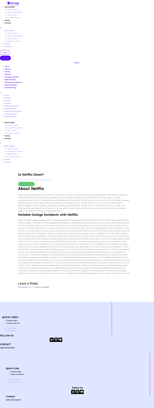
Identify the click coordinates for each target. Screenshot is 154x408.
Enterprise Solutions (14, 17)
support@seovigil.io (8, 348)
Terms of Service (13, 323)
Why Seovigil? (10, 7)
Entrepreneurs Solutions (15, 12)
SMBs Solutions (12, 15)
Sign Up (8, 69)
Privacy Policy (12, 320)
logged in (31, 287)
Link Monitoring (10, 87)
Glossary (8, 23)
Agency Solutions (13, 9)
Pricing (7, 20)
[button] (27, 28)
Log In (7, 66)
